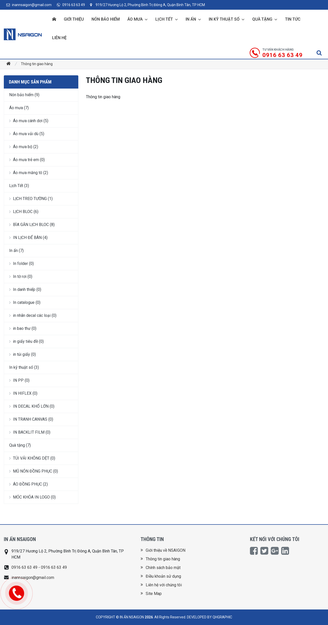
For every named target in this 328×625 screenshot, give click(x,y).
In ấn (191, 19)
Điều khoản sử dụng (161, 576)
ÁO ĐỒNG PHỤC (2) (28, 484)
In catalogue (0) (24, 302)
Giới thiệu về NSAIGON (163, 550)
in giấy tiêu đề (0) (26, 341)
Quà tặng (262, 19)
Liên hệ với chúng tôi (161, 585)
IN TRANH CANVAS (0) (31, 419)
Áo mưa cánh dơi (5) (28, 120)
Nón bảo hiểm (106, 19)
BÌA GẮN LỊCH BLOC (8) (32, 224)
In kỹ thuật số (224, 19)
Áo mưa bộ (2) (23, 146)
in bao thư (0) (22, 328)
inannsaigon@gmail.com (29, 5)
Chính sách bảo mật (161, 567)
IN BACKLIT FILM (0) (29, 432)
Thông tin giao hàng (37, 64)
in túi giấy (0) (22, 354)
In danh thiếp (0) (25, 289)
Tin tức (293, 19)
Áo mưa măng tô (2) (28, 172)
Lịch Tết (164, 19)
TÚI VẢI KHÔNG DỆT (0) (32, 458)
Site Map (151, 593)
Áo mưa (135, 19)
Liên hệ (59, 37)
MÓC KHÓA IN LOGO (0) (32, 497)
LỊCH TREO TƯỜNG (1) (31, 198)
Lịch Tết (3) (19, 185)
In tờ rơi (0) (20, 276)
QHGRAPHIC (222, 617)
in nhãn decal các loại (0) (32, 315)
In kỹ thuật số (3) (24, 367)
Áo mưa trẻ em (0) (27, 159)
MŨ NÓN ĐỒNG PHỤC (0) (33, 471)
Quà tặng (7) (20, 445)
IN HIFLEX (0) (23, 393)
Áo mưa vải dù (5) (26, 133)
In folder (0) (21, 263)
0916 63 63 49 (71, 5)
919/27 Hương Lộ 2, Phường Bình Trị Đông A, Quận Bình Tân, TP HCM (147, 5)
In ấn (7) (16, 250)
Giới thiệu (74, 19)
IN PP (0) (19, 380)
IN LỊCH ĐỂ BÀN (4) (28, 237)
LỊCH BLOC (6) (23, 211)
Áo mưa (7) (19, 107)
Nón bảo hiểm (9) (24, 94)
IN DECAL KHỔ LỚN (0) (31, 406)
